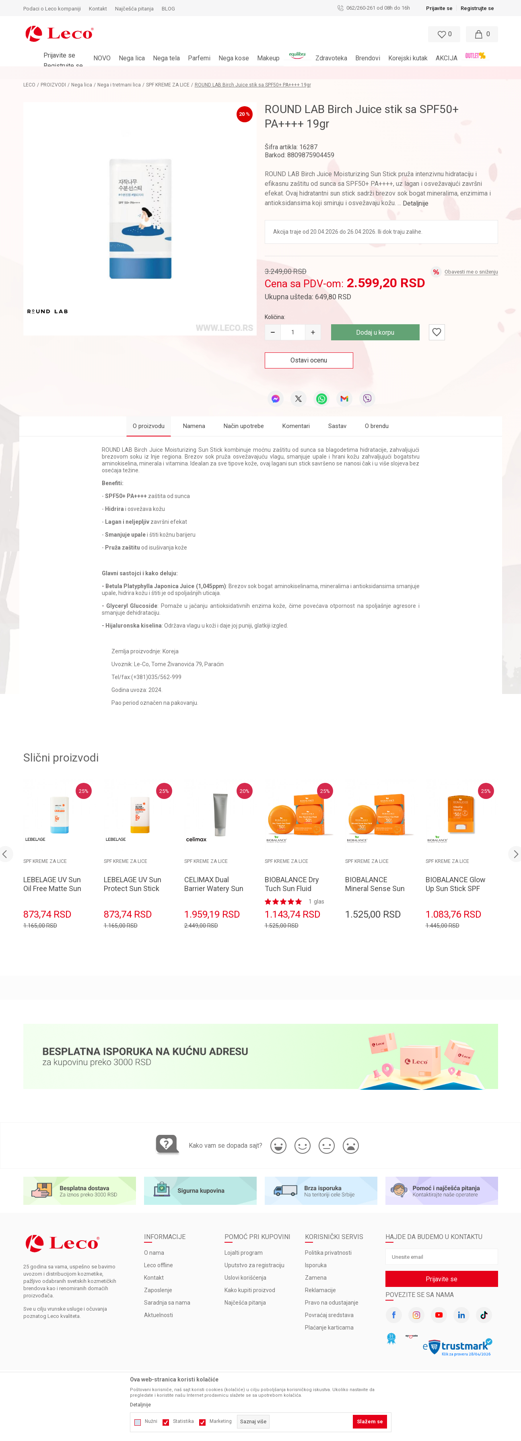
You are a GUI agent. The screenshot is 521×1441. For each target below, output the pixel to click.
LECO (29, 85)
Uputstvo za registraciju (254, 1265)
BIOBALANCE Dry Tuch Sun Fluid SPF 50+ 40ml (292, 888)
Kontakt (154, 1277)
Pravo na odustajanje (331, 1302)
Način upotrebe (244, 426)
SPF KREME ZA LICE (167, 85)
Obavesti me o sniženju (471, 272)
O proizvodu (149, 426)
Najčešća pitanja (245, 1302)
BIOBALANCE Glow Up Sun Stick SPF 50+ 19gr (456, 888)
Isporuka (316, 1265)
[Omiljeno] (443, 34)
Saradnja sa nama (167, 1302)
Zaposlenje (158, 1290)
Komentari (296, 426)
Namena (194, 426)
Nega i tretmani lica (119, 85)
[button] (252, 34)
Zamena (316, 1277)
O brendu (377, 426)
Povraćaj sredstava (329, 1315)
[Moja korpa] (482, 34)
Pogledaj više (333, 73)
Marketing (221, 1421)
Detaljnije (415, 203)
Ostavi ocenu (308, 360)
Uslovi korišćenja (245, 1277)
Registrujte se (477, 8)
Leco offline (158, 1265)
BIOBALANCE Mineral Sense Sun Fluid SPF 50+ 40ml (375, 888)
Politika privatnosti (328, 1253)
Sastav (337, 426)
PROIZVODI (53, 85)
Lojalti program (243, 1253)
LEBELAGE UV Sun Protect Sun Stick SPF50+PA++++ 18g (132, 892)
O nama (154, 1253)
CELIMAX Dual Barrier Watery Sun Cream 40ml (213, 888)
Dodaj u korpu (375, 332)
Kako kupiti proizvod (249, 1290)
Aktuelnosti (158, 1315)
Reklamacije (320, 1290)
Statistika (183, 1421)
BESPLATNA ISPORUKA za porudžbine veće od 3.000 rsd (239, 73)
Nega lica (81, 85)
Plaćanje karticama (329, 1327)
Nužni (151, 1421)
